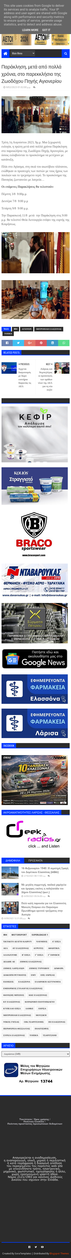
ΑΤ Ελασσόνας (20, 948)
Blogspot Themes (59, 1253)
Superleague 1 (40, 935)
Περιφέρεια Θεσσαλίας (16, 1028)
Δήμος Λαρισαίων (13, 968)
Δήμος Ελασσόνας (31, 961)
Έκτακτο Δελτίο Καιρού (17, 941)
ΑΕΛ (5, 948)
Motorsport (19, 935)
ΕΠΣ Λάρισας (48, 975)
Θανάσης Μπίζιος (13, 995)
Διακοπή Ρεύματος (14, 975)
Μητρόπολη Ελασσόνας (48, 329)
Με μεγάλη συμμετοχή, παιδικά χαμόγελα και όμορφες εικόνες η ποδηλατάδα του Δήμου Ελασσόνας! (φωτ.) (43, 888)
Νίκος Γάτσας (11, 1022)
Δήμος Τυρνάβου (39, 968)
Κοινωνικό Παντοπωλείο (40, 1002)
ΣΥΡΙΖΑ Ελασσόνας (14, 1035)
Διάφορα (58, 968)
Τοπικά (8, 334)
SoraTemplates (23, 1253)
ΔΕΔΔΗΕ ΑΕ (9, 961)
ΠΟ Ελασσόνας (56, 1022)
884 (15, 329)
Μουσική (41, 1015)
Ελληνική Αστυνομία (48, 982)
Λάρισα (42, 1008)
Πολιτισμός (42, 1028)
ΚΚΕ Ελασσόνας (38, 995)
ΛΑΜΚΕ (29, 1008)
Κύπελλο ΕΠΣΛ (12, 1008)
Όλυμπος (42, 941)
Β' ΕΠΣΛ (26, 955)
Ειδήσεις (8, 982)
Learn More (30, 30)
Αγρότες (38, 948)
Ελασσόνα (24, 982)
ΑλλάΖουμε (10, 955)
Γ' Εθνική (53, 955)
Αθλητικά (53, 948)
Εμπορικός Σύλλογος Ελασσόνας (23, 988)
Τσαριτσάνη (49, 1035)
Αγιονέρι (26, 329)
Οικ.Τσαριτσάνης (34, 1022)
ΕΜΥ (33, 975)
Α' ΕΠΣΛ (56, 941)
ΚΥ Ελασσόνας (11, 1002)
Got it (46, 30)
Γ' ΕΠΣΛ (39, 955)
